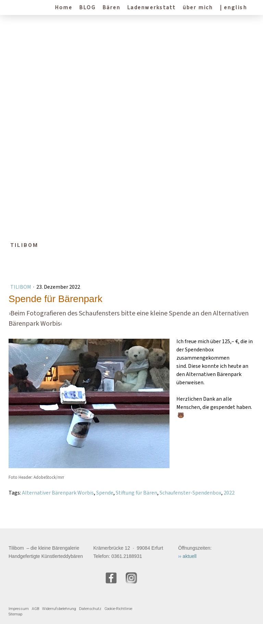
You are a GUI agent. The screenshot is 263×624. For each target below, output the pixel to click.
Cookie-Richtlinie (118, 609)
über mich (198, 7)
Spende (104, 493)
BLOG (87, 7)
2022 (229, 493)
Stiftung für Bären (136, 493)
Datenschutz (90, 609)
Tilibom (21, 287)
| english (233, 7)
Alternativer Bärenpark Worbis (58, 493)
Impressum (19, 609)
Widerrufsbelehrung (59, 609)
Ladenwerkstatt (151, 7)
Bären (111, 7)
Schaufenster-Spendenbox (190, 493)
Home (63, 7)
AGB (35, 609)
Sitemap (15, 614)
